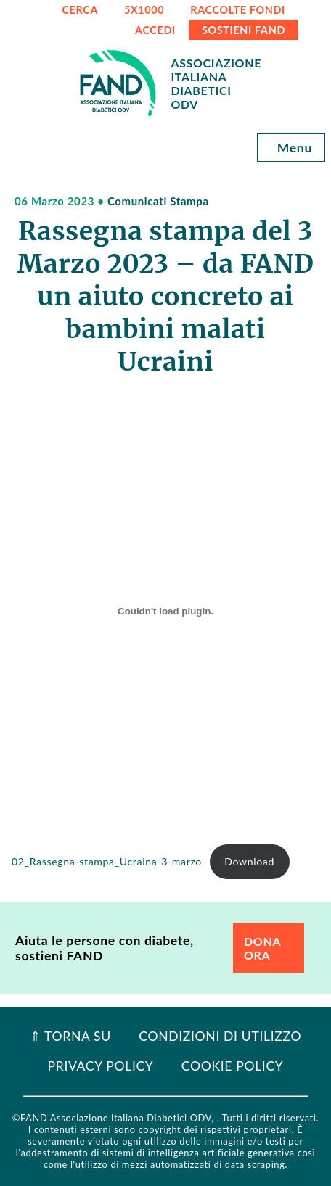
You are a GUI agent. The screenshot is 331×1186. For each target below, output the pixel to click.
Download (249, 861)
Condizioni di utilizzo (220, 1036)
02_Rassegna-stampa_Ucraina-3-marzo (107, 861)
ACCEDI (155, 30)
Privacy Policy (101, 1066)
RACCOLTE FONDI (237, 10)
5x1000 (144, 10)
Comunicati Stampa (158, 200)
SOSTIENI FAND (243, 30)
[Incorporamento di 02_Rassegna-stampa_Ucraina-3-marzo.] (165, 610)
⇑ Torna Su (70, 1036)
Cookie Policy (232, 1066)
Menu (291, 147)
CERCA (80, 10)
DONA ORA (262, 948)
